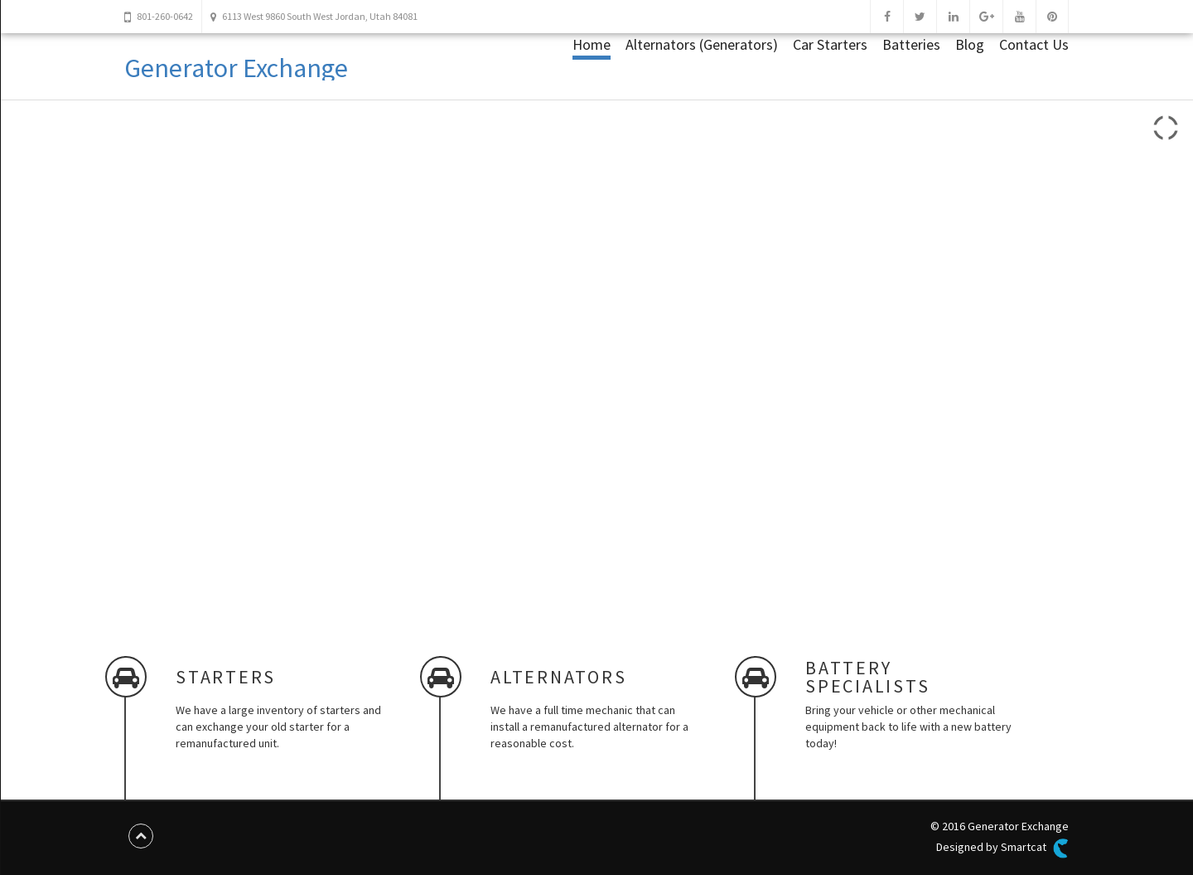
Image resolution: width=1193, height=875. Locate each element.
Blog (969, 44)
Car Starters (830, 44)
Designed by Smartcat (1002, 848)
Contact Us (1034, 44)
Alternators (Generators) (701, 44)
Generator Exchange (236, 68)
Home (591, 44)
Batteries (911, 44)
